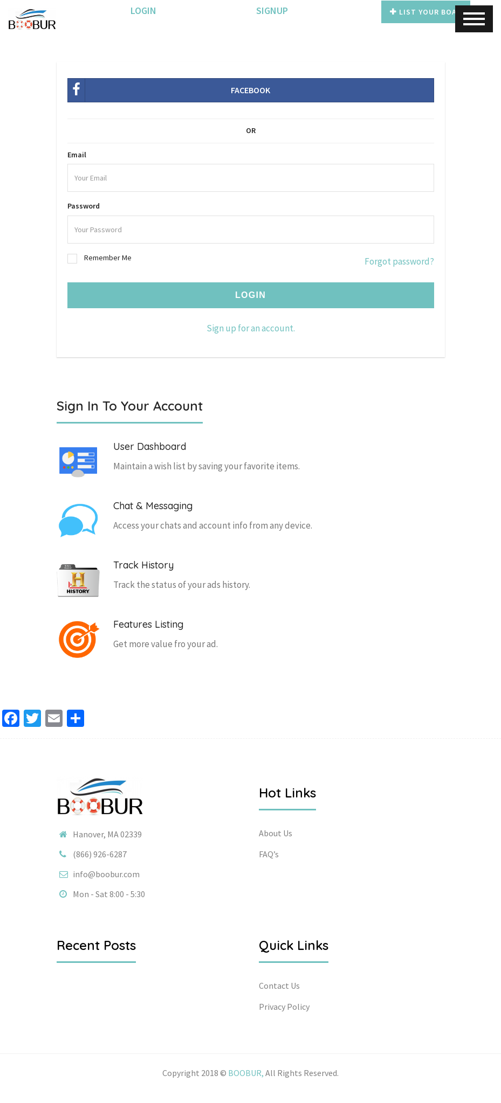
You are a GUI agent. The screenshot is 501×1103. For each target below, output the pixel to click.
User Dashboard (149, 446)
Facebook (169, 90)
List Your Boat (426, 12)
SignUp (272, 10)
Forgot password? (399, 261)
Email (76, 154)
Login (143, 10)
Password (83, 206)
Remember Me (108, 257)
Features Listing (148, 624)
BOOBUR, (246, 1072)
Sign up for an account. (251, 328)
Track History (143, 565)
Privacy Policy (284, 1006)
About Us (275, 833)
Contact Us (279, 985)
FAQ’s (269, 854)
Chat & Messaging (153, 506)
